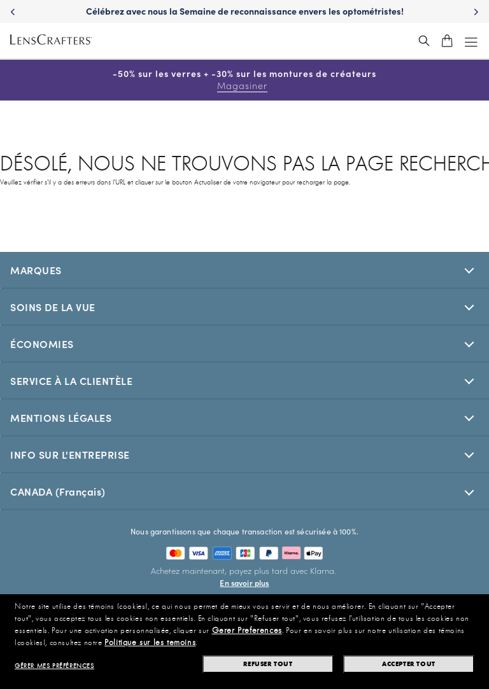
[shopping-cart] (447, 41)
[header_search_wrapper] (424, 41)
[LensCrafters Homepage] (51, 41)
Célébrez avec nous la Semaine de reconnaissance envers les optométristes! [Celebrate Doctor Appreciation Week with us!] (245, 10)
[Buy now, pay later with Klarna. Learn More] (245, 576)
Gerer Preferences (247, 630)
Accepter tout (409, 664)
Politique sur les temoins (149, 642)
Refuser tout (267, 664)
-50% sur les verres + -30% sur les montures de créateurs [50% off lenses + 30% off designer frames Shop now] (244, 80)
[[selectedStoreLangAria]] (244, 491)
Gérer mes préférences (54, 666)
